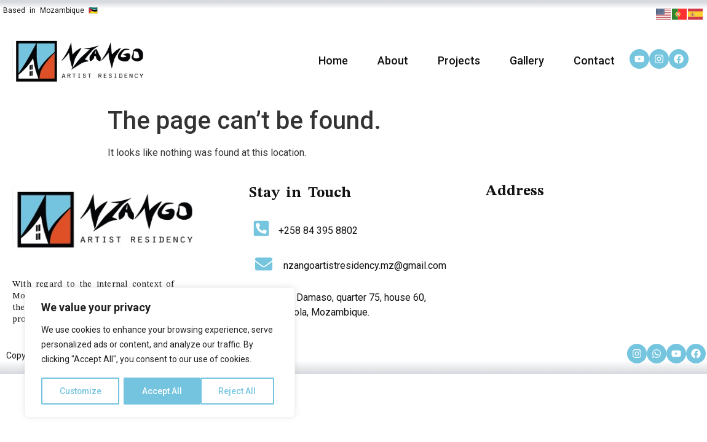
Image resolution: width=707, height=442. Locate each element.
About (392, 60)
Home (333, 60)
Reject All (162, 391)
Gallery (527, 60)
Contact (594, 60)
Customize (81, 391)
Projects (459, 60)
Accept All (241, 391)
